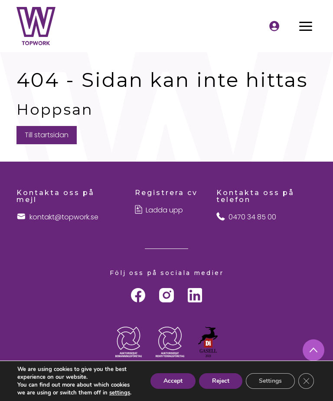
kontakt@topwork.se (63, 217)
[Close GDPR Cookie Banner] (306, 381)
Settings (270, 381)
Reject (220, 381)
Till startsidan (47, 135)
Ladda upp (164, 210)
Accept (173, 381)
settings (119, 393)
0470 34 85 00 (252, 217)
